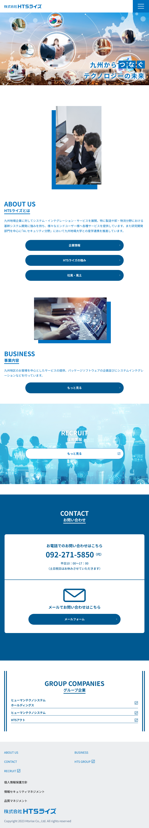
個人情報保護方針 (15, 782)
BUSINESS (81, 753)
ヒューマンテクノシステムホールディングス (28, 703)
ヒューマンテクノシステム (28, 713)
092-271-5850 (70, 554)
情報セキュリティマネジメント (24, 792)
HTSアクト (18, 720)
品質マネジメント (15, 801)
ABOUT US (11, 753)
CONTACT (10, 762)
